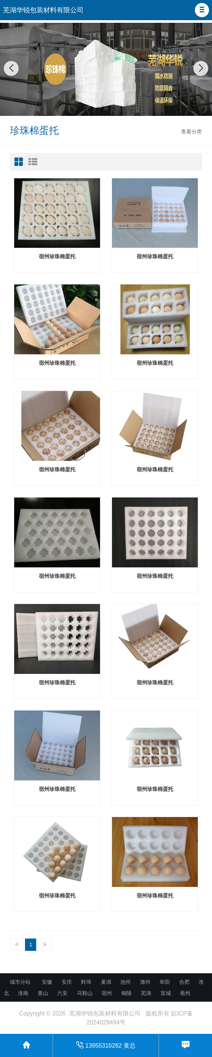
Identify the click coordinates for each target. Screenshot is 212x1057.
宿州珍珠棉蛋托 (57, 256)
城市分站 (20, 982)
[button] (202, 10)
